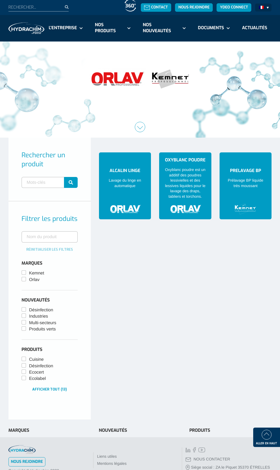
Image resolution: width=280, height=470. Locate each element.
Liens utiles (107, 456)
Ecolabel (37, 378)
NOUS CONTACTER (208, 459)
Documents (211, 28)
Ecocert (36, 372)
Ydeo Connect (234, 7)
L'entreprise (63, 28)
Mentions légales (112, 464)
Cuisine (36, 359)
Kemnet (36, 273)
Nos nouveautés (157, 28)
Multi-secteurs (42, 323)
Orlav (34, 279)
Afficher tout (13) (49, 389)
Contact (156, 7)
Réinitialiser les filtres (49, 249)
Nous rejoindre (193, 7)
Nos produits (105, 28)
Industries (38, 316)
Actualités (254, 28)
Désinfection (41, 310)
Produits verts (42, 329)
